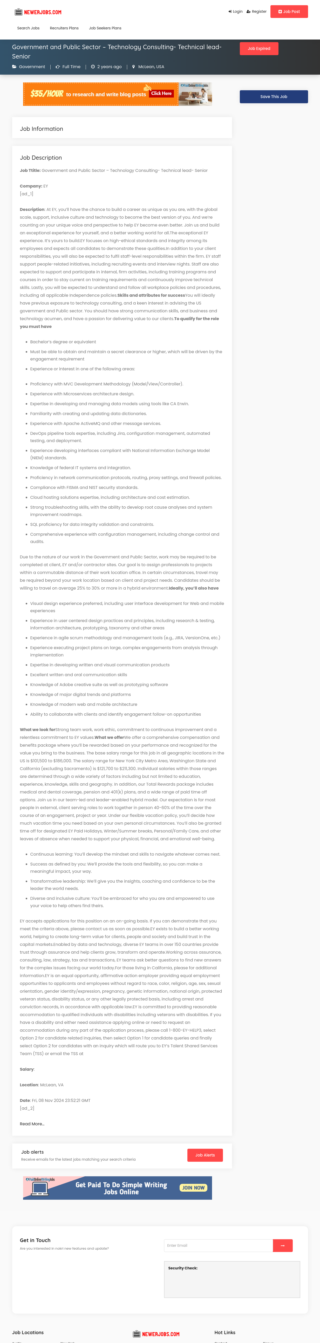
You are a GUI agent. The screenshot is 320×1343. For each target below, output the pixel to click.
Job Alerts (205, 1155)
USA (159, 67)
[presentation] (207, 1283)
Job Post (289, 11)
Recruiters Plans (64, 28)
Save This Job (274, 96)
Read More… (32, 1124)
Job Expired (259, 48)
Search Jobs (28, 28)
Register (257, 11)
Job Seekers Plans (105, 28)
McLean (145, 67)
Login (236, 11)
